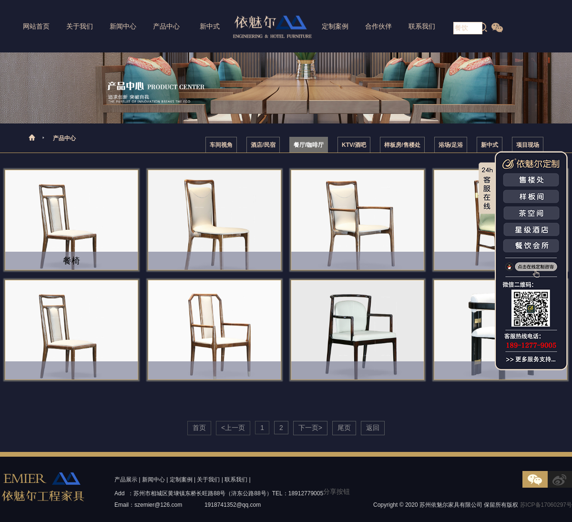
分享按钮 (336, 491)
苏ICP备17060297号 (546, 505)
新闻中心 (123, 26)
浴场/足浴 (451, 145)
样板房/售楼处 (402, 145)
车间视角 (221, 145)
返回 (372, 427)
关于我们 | (210, 479)
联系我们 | (237, 479)
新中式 (210, 26)
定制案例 (335, 26)
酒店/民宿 (263, 145)
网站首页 (36, 26)
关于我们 (79, 26)
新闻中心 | (155, 479)
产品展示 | (127, 479)
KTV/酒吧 (354, 145)
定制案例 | (182, 479)
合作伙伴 (378, 26)
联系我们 (422, 26)
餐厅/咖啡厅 (309, 145)
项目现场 (527, 145)
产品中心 (166, 26)
